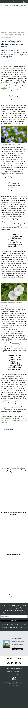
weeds (11, 66)
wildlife (17, 113)
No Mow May (7, 70)
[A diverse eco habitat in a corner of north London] (14, 575)
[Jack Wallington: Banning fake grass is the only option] (14, 493)
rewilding (4, 88)
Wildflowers (18, 327)
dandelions (5, 82)
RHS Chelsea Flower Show (15, 68)
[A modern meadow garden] (14, 535)
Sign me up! (14, 620)
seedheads (15, 163)
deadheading (16, 343)
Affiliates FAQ (11, 37)
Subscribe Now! (17, 649)
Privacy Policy (23, 627)
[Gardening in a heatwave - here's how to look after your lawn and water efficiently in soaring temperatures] (14, 448)
